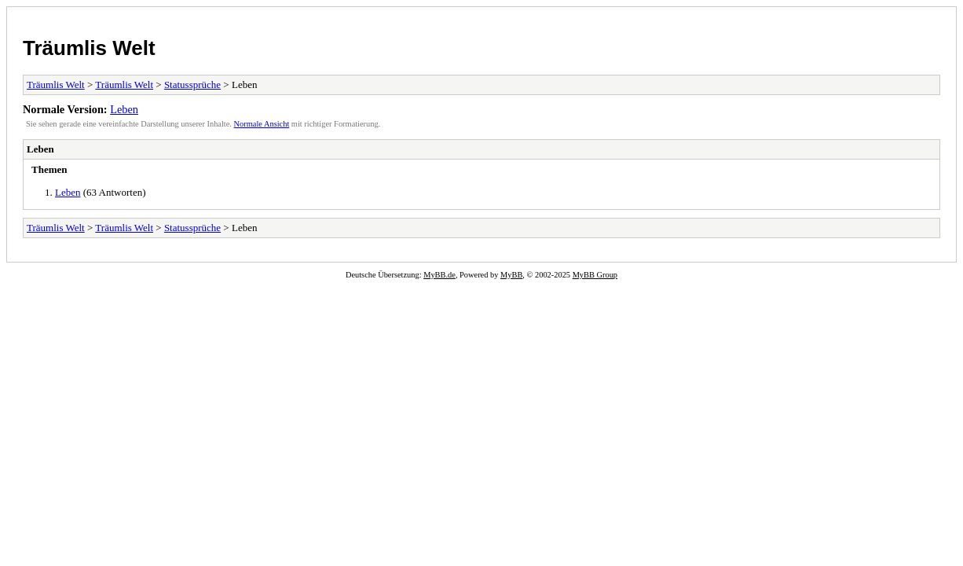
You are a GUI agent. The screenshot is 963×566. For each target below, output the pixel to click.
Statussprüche (192, 84)
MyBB (511, 274)
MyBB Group (595, 274)
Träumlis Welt (89, 48)
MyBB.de (439, 274)
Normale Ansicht (262, 123)
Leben (124, 109)
